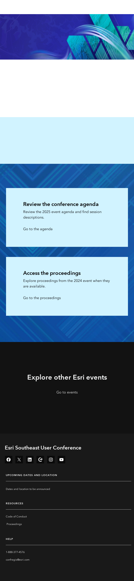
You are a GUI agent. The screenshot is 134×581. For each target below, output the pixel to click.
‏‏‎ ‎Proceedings (14, 524)
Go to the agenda (38, 229)
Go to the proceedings (42, 298)
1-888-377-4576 (15, 552)
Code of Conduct (16, 516)
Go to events (67, 392)
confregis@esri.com (17, 559)
